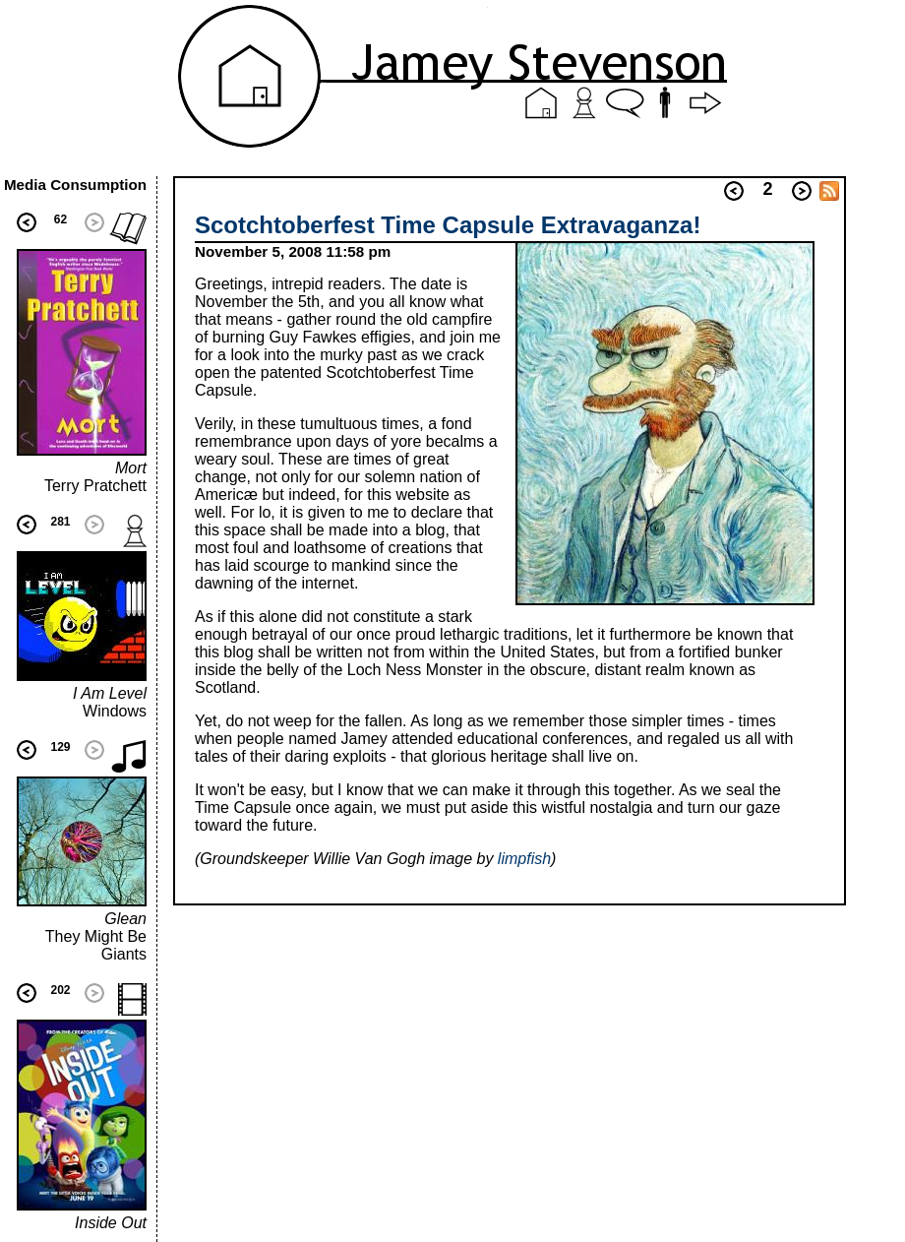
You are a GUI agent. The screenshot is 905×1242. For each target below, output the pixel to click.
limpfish (524, 858)
